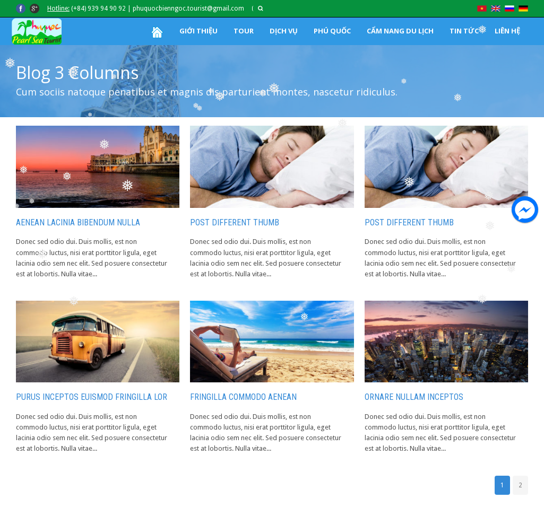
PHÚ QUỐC (332, 31)
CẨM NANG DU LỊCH (400, 31)
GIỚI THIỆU (198, 31)
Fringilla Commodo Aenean (243, 397)
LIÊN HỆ (507, 31)
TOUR (244, 31)
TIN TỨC (464, 31)
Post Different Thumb (234, 222)
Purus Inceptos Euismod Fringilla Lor (91, 397)
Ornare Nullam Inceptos (414, 397)
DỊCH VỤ (284, 31)
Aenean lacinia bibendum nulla (78, 222)
